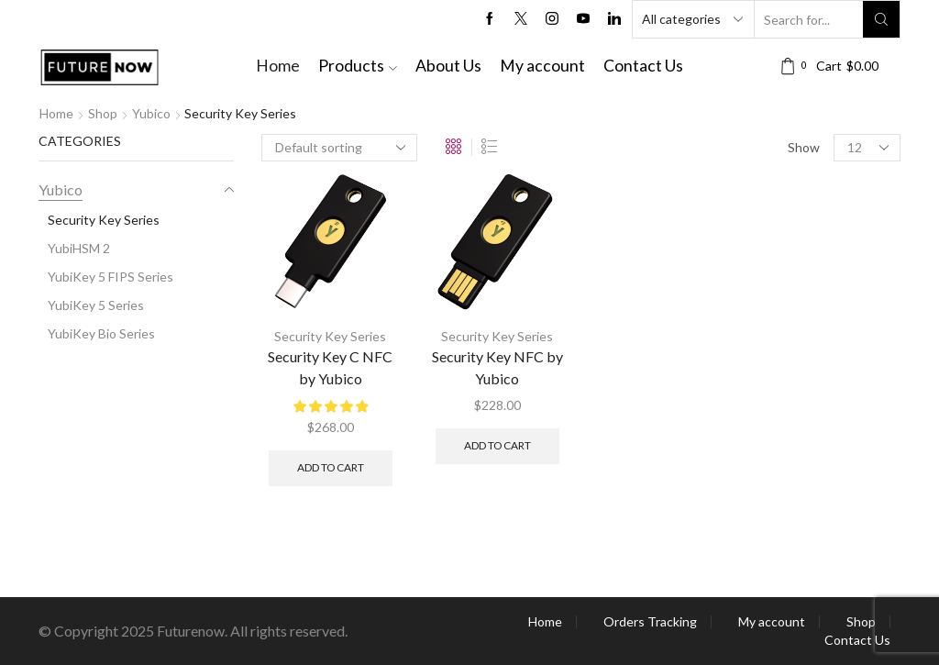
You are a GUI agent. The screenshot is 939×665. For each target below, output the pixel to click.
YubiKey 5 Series (96, 305)
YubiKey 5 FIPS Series (110, 276)
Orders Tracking (650, 621)
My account (542, 65)
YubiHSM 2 (79, 248)
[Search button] (881, 19)
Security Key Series (330, 336)
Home (278, 65)
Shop (102, 113)
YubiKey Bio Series (101, 333)
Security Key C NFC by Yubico (330, 367)
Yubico (151, 113)
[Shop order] (339, 147)
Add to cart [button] (330, 467)
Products (357, 65)
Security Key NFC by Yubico (497, 367)
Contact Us (643, 65)
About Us (448, 65)
